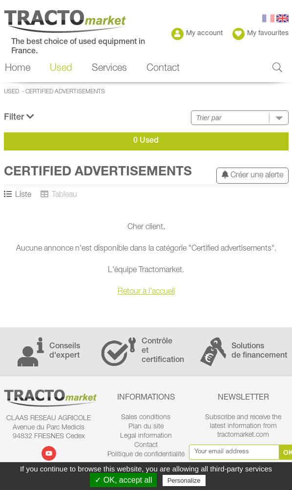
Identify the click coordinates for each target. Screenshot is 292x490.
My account (197, 34)
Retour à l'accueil (146, 292)
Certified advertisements (65, 92)
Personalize (184, 480)
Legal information (146, 436)
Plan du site (146, 427)
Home (17, 69)
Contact (163, 69)
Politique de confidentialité (146, 454)
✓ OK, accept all (123, 480)
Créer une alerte (252, 175)
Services (109, 69)
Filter (19, 117)
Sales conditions (145, 417)
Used (61, 69)
